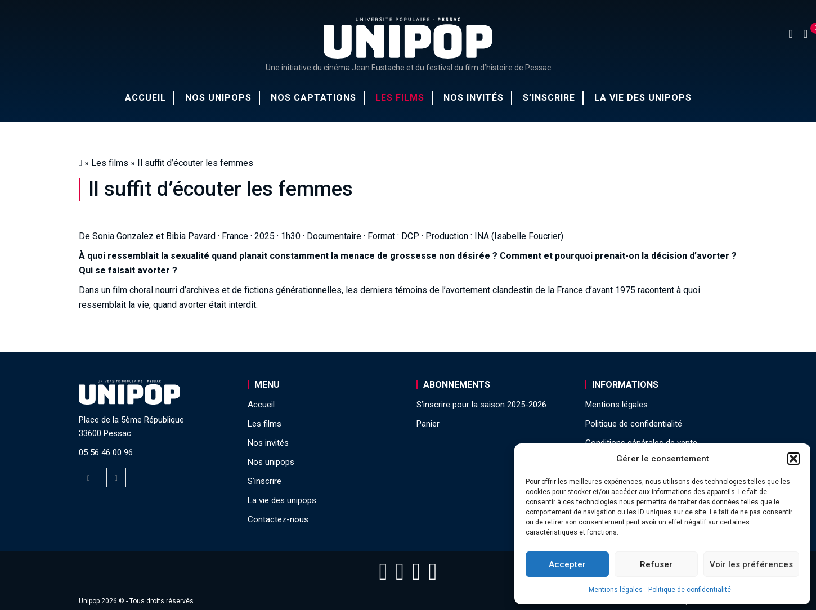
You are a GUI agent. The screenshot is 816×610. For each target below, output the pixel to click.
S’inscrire (549, 97)
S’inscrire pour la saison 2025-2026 (481, 405)
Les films (399, 97)
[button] (793, 458)
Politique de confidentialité (689, 590)
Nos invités (473, 97)
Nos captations (313, 97)
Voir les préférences (751, 564)
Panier (428, 424)
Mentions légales (616, 590)
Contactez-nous (278, 519)
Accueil (145, 97)
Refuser (656, 564)
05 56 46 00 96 (106, 452)
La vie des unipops (643, 97)
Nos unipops (218, 97)
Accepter (567, 564)
